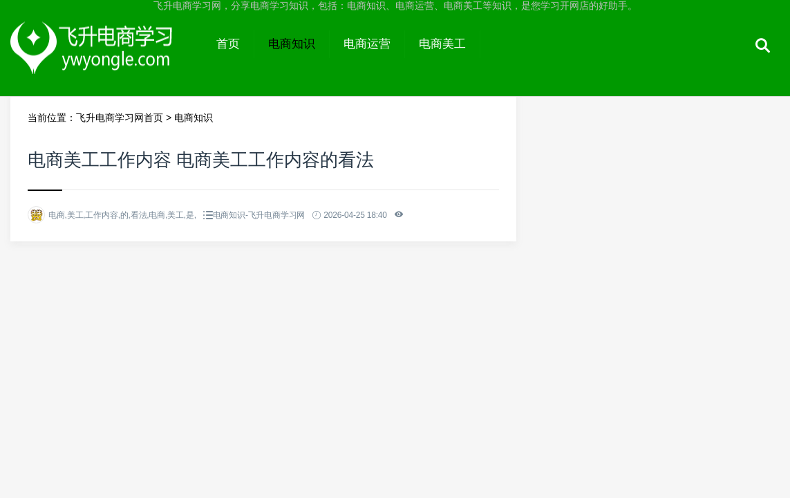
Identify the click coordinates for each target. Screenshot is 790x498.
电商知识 (291, 43)
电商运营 (367, 43)
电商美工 (442, 43)
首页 (228, 43)
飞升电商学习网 (106, 56)
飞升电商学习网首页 (119, 117)
